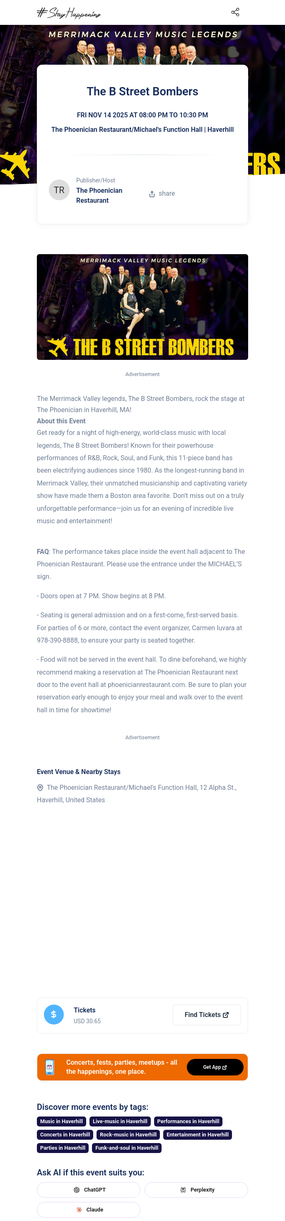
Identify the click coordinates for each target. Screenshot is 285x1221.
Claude (88, 1210)
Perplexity (196, 1190)
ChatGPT (89, 1190)
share (162, 193)
